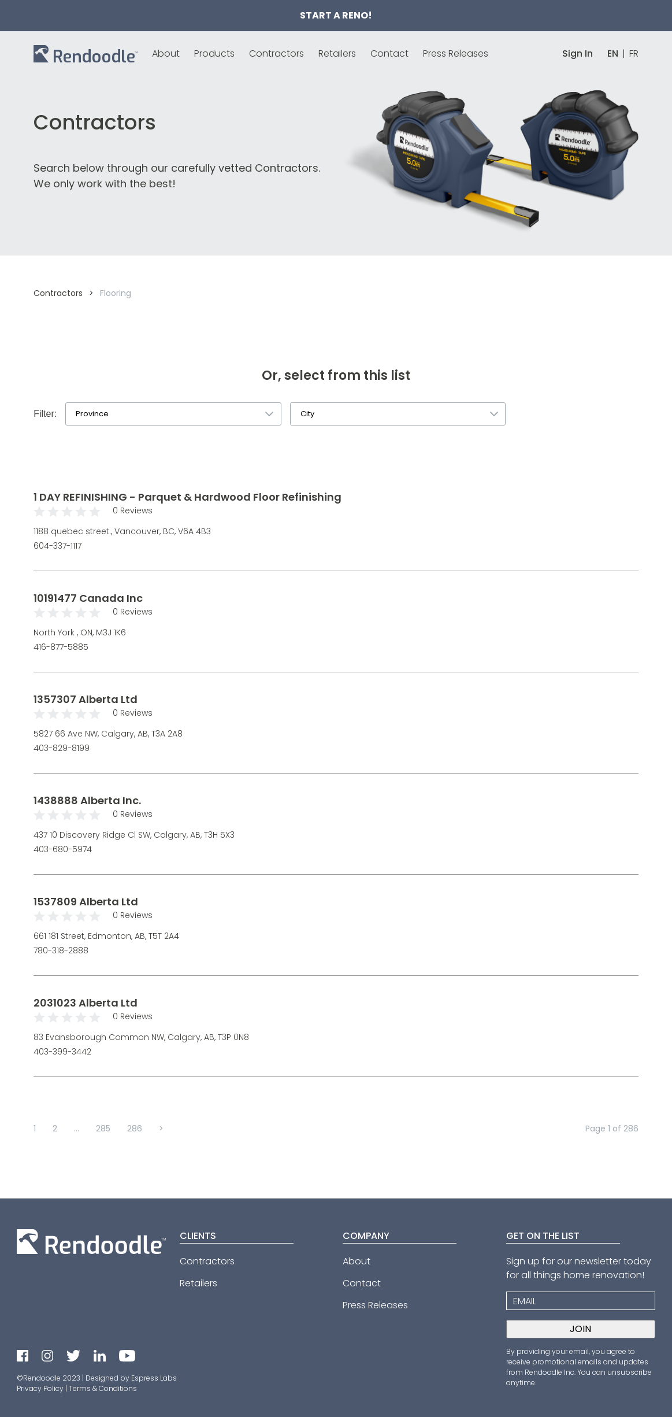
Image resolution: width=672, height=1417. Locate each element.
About (166, 53)
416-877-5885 (61, 647)
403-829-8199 (62, 748)
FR (633, 53)
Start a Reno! (336, 15)
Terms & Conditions (103, 1388)
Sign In (577, 53)
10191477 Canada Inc (88, 598)
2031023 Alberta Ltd (86, 1003)
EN (612, 53)
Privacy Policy (40, 1388)
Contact (389, 53)
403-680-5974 (63, 849)
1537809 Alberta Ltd (86, 901)
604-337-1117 (57, 546)
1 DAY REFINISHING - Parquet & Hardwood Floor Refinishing (187, 497)
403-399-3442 (62, 1051)
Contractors (276, 53)
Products (214, 53)
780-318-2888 (61, 950)
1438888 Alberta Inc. (87, 800)
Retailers (337, 53)
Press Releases (455, 53)
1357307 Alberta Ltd (86, 699)
